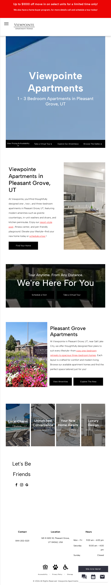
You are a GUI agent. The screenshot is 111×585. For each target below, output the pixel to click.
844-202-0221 (22, 541)
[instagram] (21, 485)
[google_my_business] (27, 485)
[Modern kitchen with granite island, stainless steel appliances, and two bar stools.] (89, 507)
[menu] (6, 24)
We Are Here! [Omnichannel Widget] (93, 569)
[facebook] (16, 485)
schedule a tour (37, 236)
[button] (84, 577)
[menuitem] (43, 574)
